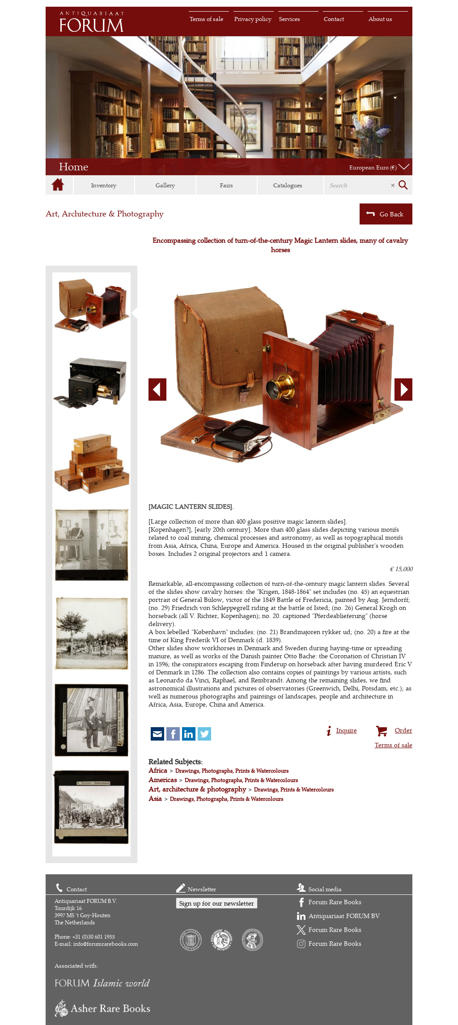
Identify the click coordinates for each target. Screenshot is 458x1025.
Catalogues (287, 185)
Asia (155, 798)
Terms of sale (206, 19)
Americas (162, 779)
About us (380, 19)
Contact (334, 19)
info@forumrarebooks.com (105, 944)
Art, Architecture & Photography (105, 213)
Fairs (226, 185)
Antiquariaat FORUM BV (344, 915)
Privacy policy (252, 19)
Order (393, 729)
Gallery (165, 185)
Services (289, 19)
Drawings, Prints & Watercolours (294, 789)
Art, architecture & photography (197, 789)
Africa (157, 770)
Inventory (103, 185)
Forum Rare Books (335, 902)
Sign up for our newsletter (216, 903)
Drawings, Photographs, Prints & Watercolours (231, 771)
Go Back (384, 214)
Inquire (342, 729)
